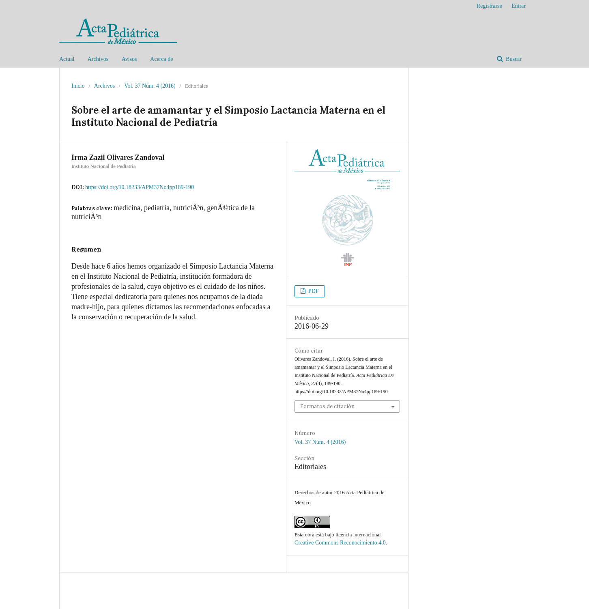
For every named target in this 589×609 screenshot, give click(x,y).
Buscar (513, 59)
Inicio (78, 86)
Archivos (98, 59)
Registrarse (489, 6)
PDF (313, 291)
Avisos (129, 59)
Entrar (519, 6)
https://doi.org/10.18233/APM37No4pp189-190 (139, 187)
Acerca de (161, 59)
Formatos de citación (327, 406)
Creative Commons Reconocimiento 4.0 (340, 543)
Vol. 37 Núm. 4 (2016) (150, 86)
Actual (66, 59)
